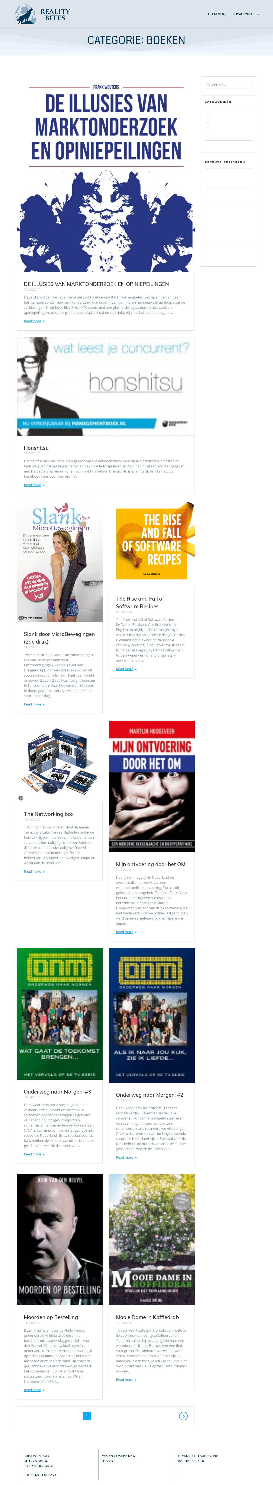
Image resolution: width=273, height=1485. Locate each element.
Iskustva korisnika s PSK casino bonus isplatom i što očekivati (228, 196)
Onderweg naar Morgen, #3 (149, 996)
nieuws (212, 136)
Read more (32, 321)
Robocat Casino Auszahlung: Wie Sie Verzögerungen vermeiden (228, 253)
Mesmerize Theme (180, 1479)
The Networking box (141, 778)
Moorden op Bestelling (143, 1218)
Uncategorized (218, 145)
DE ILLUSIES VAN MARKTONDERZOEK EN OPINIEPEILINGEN (96, 284)
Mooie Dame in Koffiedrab (55, 1317)
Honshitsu (36, 448)
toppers (218, 127)
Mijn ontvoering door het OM (58, 864)
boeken (212, 112)
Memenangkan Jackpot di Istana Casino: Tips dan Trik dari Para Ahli (226, 234)
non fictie (219, 122)
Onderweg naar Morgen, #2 (57, 1095)
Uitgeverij (217, 14)
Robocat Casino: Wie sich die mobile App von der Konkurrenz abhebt (226, 215)
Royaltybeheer (246, 14)
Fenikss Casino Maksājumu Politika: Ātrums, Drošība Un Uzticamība (228, 177)
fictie (215, 117)
